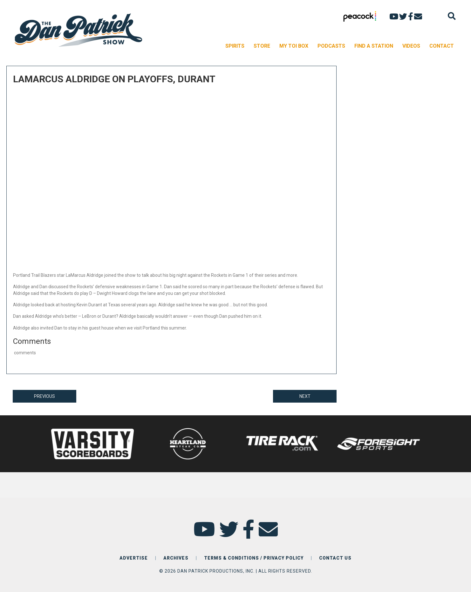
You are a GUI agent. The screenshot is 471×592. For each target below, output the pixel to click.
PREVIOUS (44, 396)
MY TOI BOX (293, 46)
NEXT (305, 396)
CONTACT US (335, 558)
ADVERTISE (133, 558)
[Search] (451, 16)
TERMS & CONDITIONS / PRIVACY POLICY (254, 558)
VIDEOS (411, 46)
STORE (262, 46)
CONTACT (441, 46)
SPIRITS (234, 46)
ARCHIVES (175, 558)
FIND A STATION (373, 46)
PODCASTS (331, 46)
